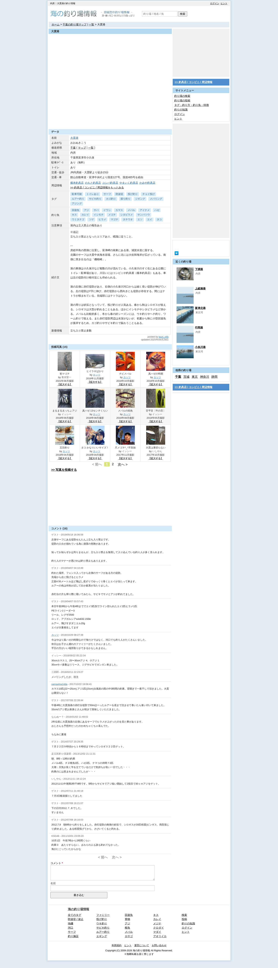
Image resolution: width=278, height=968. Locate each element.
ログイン (214, 3)
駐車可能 (77, 194)
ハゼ (156, 210)
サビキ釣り (95, 198)
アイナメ (145, 210)
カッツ (96, 374)
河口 (70, 927)
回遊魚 (75, 210)
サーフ (107, 194)
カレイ (85, 214)
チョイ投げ (148, 194)
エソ (139, 219)
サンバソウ (143, 214)
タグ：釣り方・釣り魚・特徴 (191, 105)
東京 (195, 376)
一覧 (91, 24)
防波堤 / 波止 (75, 919)
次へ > (122, 464)
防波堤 (119, 194)
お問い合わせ (159, 945)
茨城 (186, 376)
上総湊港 (200, 288)
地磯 (70, 923)
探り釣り (125, 198)
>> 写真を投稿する (64, 469)
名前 (53, 883)
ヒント (224, 3)
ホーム (56, 24)
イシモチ (99, 214)
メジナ (157, 923)
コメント (55, 863)
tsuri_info (164, 336)
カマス (119, 210)
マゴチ (114, 219)
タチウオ (128, 219)
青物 (127, 919)
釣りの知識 (181, 109)
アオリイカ (159, 936)
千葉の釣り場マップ (74, 24)
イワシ (107, 210)
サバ (96, 210)
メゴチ (112, 214)
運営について (141, 945)
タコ (159, 219)
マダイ (157, 931)
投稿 (184, 919)
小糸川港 (200, 347)
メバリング (156, 198)
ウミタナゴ (78, 219)
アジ (86, 210)
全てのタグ (74, 914)
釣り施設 (73, 936)
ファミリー (103, 914)
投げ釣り (133, 194)
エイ (149, 219)
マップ (82, 147)
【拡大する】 (64, 384)
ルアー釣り (78, 198)
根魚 (127, 927)
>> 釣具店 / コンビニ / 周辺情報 (193, 82)
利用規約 (117, 945)
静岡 (214, 376)
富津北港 (200, 308)
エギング (101, 936)
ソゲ (91, 219)
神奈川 (204, 376)
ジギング (140, 198)
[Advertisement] (110, 119)
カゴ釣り (111, 198)
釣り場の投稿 (182, 100)
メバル (131, 210)
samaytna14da (59, 684)
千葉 (73, 147)
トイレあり (92, 194)
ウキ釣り (101, 923)
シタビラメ (126, 214)
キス (74, 214)
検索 (182, 13)
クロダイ (158, 927)
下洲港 (199, 269)
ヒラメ (102, 219)
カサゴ (129, 936)
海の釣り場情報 (78, 909)
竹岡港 (199, 327)
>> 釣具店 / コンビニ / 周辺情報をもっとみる (97, 187)
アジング (77, 203)
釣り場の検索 (182, 95)
